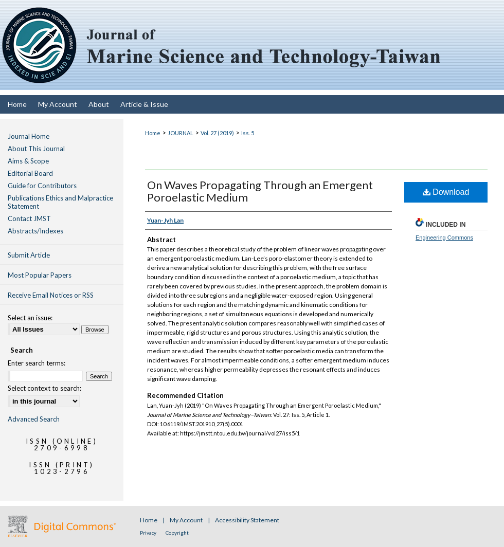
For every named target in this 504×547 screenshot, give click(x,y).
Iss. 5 (247, 133)
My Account (187, 520)
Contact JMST (29, 218)
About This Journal (36, 148)
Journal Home (28, 136)
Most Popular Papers (39, 275)
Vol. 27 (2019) (217, 133)
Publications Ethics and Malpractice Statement (60, 202)
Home (152, 133)
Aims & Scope (28, 161)
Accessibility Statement (247, 520)
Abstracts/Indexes (35, 231)
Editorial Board (30, 173)
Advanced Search (34, 419)
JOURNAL (180, 133)
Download (446, 192)
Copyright (177, 533)
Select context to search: (44, 388)
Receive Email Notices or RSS (51, 295)
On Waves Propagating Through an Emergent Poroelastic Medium (260, 191)
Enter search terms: (36, 363)
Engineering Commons (444, 237)
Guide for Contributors (42, 185)
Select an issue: (30, 318)
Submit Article (29, 255)
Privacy (148, 533)
